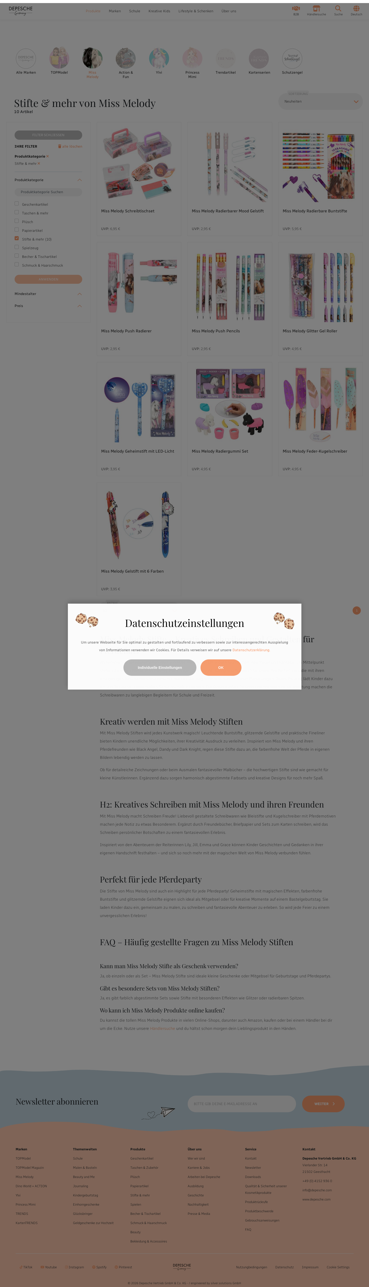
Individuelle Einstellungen (160, 664)
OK (221, 664)
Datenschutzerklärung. (251, 647)
